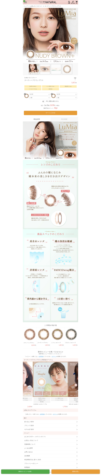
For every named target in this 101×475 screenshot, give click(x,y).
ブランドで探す (29, 425)
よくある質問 (28, 448)
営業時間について (29, 444)
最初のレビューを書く (25, 471)
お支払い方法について (31, 440)
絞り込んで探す (29, 421)
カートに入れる (50, 113)
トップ (26, 6)
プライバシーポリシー (31, 463)
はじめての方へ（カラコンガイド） (35, 436)
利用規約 (27, 467)
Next (76, 385)
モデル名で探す (29, 429)
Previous (25, 385)
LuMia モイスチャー (36, 6)
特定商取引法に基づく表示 (32, 459)
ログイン (54, 356)
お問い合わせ (28, 452)
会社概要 (27, 456)
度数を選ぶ (75, 471)
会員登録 (41, 356)
